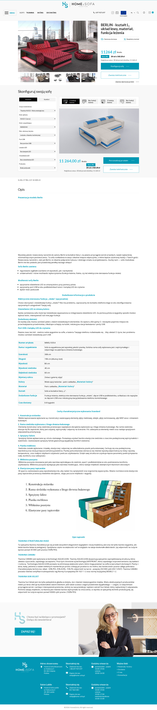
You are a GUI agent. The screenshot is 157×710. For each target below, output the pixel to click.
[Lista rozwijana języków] (131, 12)
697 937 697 (99, 12)
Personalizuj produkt (118, 160)
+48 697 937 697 (75, 669)
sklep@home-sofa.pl (77, 675)
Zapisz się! (28, 631)
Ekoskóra (51, 13)
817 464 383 (74, 690)
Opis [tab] (21, 189)
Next (96, 78)
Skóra (40, 13)
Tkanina (30, 13)
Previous (19, 78)
